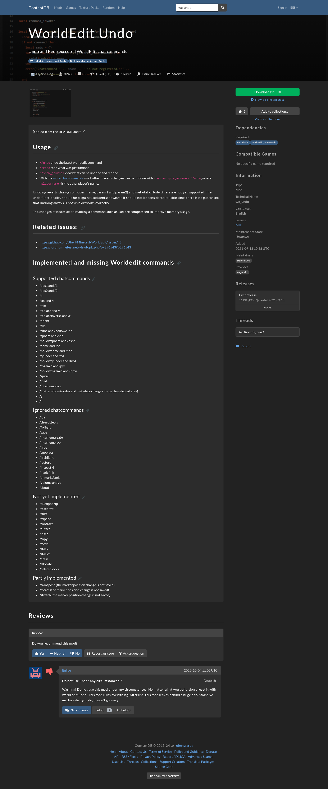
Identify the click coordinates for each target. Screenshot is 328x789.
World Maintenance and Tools (48, 61)
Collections (149, 761)
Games (71, 7)
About (123, 751)
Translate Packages (200, 761)
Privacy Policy (150, 756)
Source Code (164, 766)
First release (262, 297)
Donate (211, 751)
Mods (58, 7)
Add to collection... (274, 111)
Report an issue (100, 653)
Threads (133, 761)
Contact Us (138, 751)
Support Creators (172, 761)
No (75, 653)
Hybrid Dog (243, 260)
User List (118, 761)
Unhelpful (124, 710)
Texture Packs (89, 7)
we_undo (242, 272)
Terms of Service (160, 751)
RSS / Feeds (130, 756)
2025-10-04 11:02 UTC (201, 670)
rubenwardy (184, 745)
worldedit (242, 142)
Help (121, 7)
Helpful (103, 710)
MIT (239, 225)
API (116, 756)
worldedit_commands (264, 142)
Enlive (66, 670)
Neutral (57, 653)
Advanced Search (200, 756)
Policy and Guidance (189, 751)
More (268, 308)
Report (243, 346)
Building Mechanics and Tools (87, 61)
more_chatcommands (68, 178)
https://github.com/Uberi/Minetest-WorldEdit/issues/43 (81, 242)
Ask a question (131, 653)
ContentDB (38, 7)
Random (108, 7)
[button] (294, 7)
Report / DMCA (174, 756)
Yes (40, 653)
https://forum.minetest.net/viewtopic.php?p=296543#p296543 (85, 247)
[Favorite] (242, 111)
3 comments (76, 710)
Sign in (282, 7)
